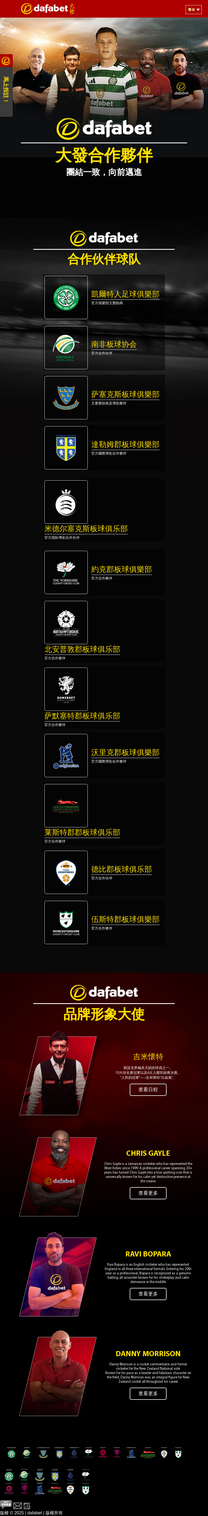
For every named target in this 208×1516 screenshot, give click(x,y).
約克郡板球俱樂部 (121, 570)
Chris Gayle (148, 1154)
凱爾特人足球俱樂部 (125, 295)
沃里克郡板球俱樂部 (125, 753)
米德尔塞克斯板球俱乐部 (86, 529)
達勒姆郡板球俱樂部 (125, 445)
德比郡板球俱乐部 (121, 870)
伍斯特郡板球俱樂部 (125, 920)
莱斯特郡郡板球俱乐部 (82, 833)
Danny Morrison (148, 1354)
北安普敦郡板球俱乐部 (82, 650)
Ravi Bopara (148, 1254)
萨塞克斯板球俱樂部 (125, 395)
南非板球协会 (114, 345)
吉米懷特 (148, 1057)
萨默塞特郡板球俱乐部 (82, 716)
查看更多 (148, 1193)
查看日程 (148, 1090)
